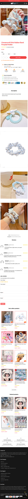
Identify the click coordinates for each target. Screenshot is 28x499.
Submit (3, 303)
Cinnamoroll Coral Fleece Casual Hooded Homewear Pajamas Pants (7, 325)
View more (14, 389)
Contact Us (3, 478)
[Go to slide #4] (21, 38)
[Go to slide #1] (3, 38)
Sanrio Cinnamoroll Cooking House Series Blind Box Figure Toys (20, 383)
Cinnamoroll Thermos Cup (6, 428)
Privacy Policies (3, 464)
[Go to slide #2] (9, 38)
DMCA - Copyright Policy (5, 466)
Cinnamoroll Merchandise (9, 7)
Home (1, 7)
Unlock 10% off (26, 494)
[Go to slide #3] (15, 38)
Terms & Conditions (4, 463)
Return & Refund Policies (5, 476)
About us (2, 461)
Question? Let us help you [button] (23, 497)
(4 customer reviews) (10, 47)
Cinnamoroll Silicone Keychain (6, 344)
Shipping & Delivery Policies (5, 473)
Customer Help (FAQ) (4, 479)
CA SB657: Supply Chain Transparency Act (8, 468)
